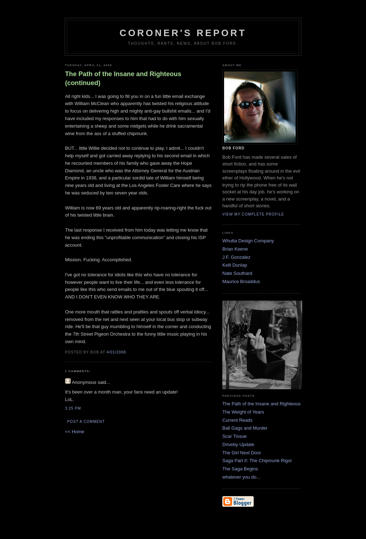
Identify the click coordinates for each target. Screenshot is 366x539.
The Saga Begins (240, 468)
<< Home (74, 431)
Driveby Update (238, 444)
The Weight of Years (243, 412)
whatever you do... (241, 477)
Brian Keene (235, 249)
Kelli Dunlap (234, 265)
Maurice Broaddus (241, 281)
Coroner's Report (182, 33)
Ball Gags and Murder (244, 428)
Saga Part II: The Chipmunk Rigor (257, 460)
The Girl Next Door (241, 452)
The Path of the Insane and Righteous (261, 403)
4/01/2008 (116, 352)
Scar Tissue (234, 436)
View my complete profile (253, 214)
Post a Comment (86, 422)
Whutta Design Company (248, 240)
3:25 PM (73, 408)
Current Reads (237, 420)
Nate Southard (237, 273)
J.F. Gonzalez (236, 257)
